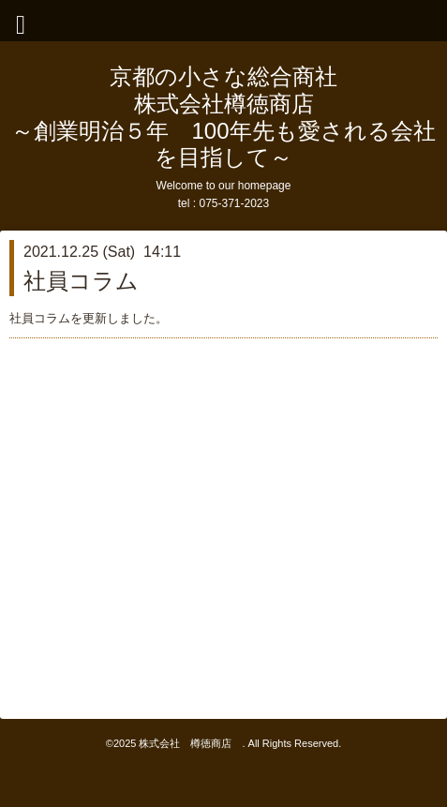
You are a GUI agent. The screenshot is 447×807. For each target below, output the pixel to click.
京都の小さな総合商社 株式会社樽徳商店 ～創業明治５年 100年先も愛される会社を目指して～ (223, 117)
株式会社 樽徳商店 (190, 743)
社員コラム (81, 280)
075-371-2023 (234, 203)
